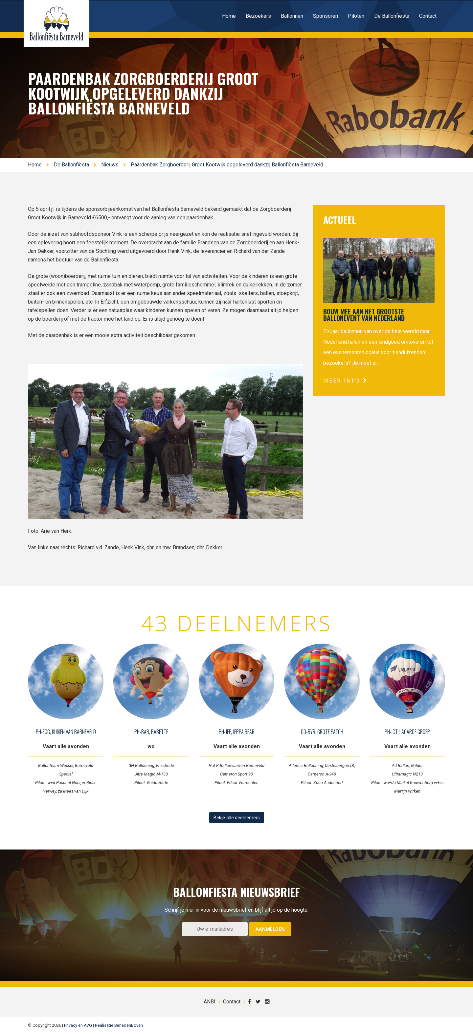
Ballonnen (292, 16)
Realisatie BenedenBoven (119, 1025)
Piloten (356, 16)
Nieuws (110, 164)
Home (229, 16)
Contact (428, 16)
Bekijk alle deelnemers (237, 817)
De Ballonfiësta (71, 164)
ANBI (209, 1001)
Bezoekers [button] (258, 16)
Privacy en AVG (78, 1025)
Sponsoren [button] (325, 16)
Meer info (345, 380)
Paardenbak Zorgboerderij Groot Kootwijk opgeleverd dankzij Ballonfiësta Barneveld (227, 164)
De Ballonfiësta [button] (391, 16)
